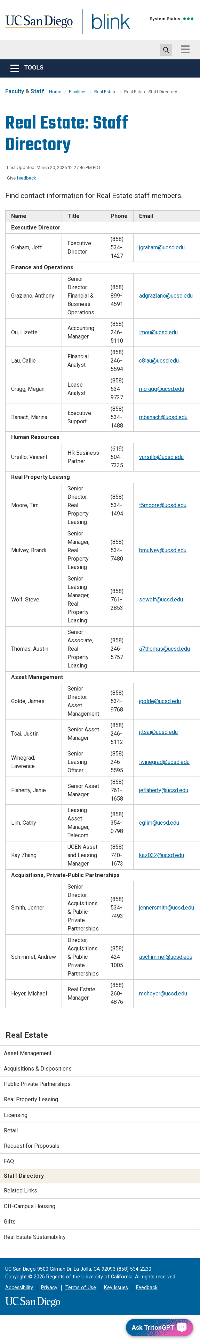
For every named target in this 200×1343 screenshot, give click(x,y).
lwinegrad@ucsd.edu (164, 762)
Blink (104, 25)
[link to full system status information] (189, 18)
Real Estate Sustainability (35, 1237)
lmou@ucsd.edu (158, 332)
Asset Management (27, 1053)
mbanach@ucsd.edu (163, 417)
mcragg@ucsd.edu (161, 389)
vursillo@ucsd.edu (161, 457)
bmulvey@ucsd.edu (162, 550)
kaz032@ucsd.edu (161, 855)
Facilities (78, 91)
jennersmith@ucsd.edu (166, 907)
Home (55, 91)
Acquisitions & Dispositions (38, 1068)
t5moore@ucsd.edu (162, 505)
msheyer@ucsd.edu (163, 993)
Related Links (20, 1190)
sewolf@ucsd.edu (161, 599)
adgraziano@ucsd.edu (166, 295)
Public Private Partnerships (37, 1084)
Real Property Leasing (31, 1099)
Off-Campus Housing (29, 1206)
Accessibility (19, 1288)
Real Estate (105, 91)
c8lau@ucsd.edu (159, 360)
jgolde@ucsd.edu (160, 701)
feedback (26, 178)
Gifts (10, 1221)
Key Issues (116, 1288)
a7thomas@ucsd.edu (164, 648)
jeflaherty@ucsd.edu (163, 790)
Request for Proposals (31, 1146)
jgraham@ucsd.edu (162, 247)
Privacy (49, 1288)
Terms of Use (80, 1288)
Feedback (147, 1288)
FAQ (9, 1161)
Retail (11, 1130)
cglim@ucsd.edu (159, 822)
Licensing (15, 1115)
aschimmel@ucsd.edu (165, 957)
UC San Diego (36, 25)
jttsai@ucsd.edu (158, 732)
